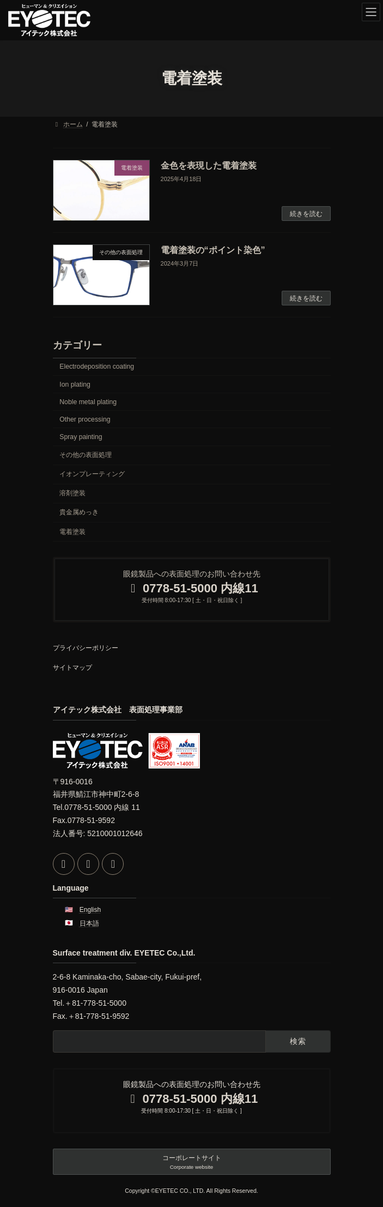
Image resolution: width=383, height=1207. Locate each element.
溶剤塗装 (72, 493)
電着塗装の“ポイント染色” (213, 250)
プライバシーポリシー (85, 648)
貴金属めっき (79, 513)
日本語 (89, 923)
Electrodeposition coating (96, 367)
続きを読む (306, 214)
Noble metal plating (88, 402)
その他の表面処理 (85, 455)
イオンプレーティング (92, 474)
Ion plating (74, 384)
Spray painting (80, 437)
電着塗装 (72, 532)
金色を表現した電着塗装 (209, 165)
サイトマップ (72, 667)
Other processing (84, 419)
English (90, 910)
